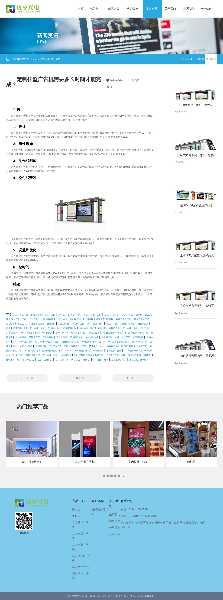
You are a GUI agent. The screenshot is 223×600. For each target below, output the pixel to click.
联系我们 (189, 8)
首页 (81, 8)
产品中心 (95, 8)
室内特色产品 (80, 566)
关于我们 (170, 8)
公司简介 (114, 527)
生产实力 (114, 514)
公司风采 (114, 534)
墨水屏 (76, 509)
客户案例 (132, 8)
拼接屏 (76, 516)
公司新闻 (199, 59)
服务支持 (114, 521)
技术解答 (55, 59)
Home (34, 59)
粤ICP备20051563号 (143, 595)
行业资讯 (187, 59)
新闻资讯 (151, 8)
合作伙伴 (206, 8)
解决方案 (113, 8)
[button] (104, 476)
